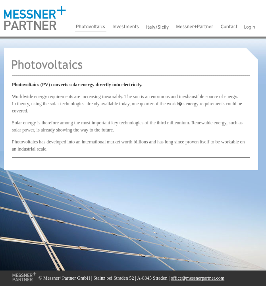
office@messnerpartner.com (197, 278)
